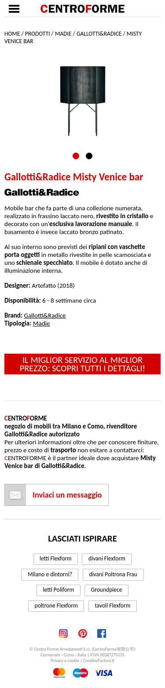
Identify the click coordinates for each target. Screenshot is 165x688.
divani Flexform (106, 558)
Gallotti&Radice (99, 33)
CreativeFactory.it (98, 660)
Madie (63, 33)
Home (12, 33)
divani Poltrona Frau (113, 574)
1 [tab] (76, 156)
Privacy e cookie (65, 660)
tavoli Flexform (112, 605)
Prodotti (37, 33)
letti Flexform (55, 558)
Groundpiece (106, 589)
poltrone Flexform (56, 605)
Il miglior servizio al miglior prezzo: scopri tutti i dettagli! (82, 364)
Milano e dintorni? (50, 574)
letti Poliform (58, 589)
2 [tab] (89, 156)
